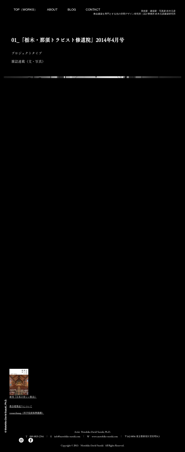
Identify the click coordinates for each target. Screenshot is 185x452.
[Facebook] (30, 440)
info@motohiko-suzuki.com (67, 436)
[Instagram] (21, 440)
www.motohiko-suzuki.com (105, 436)
